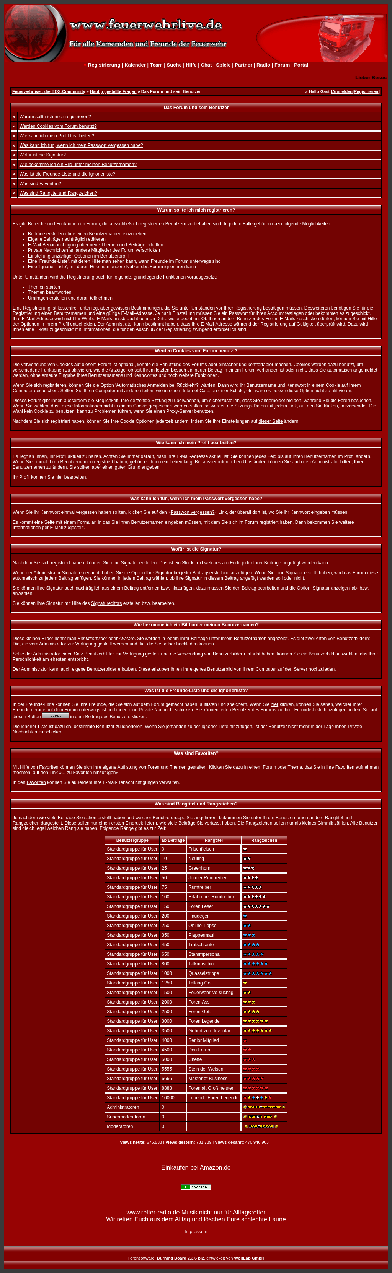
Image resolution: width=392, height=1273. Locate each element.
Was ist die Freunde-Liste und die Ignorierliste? (67, 174)
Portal (301, 65)
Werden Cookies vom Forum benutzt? (58, 126)
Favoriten (36, 782)
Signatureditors (106, 603)
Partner (243, 65)
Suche (174, 65)
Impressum (196, 1231)
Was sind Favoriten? (40, 183)
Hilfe (191, 65)
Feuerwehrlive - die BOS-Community (48, 91)
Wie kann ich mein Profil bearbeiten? (57, 136)
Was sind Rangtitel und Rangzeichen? (58, 193)
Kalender (135, 65)
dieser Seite (270, 421)
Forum (282, 65)
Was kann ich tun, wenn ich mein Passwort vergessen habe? (81, 145)
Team (156, 65)
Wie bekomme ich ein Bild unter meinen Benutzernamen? (78, 164)
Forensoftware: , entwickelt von (195, 1258)
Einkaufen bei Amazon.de (195, 1167)
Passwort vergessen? (193, 512)
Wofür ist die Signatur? (43, 155)
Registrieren (366, 91)
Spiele (223, 65)
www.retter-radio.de (153, 1212)
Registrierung (104, 65)
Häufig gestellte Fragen (113, 91)
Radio (263, 65)
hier (59, 477)
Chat (206, 65)
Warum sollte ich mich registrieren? (55, 116)
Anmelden (342, 91)
